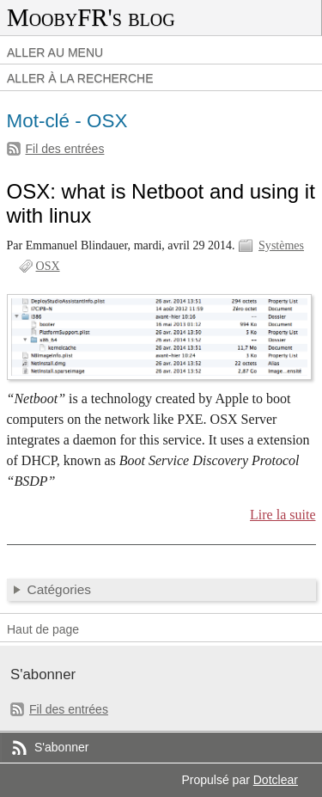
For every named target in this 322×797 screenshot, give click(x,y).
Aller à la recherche (80, 78)
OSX (48, 266)
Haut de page (43, 629)
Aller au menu (55, 52)
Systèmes (281, 245)
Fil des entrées (65, 149)
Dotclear (275, 780)
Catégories (59, 589)
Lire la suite (283, 514)
